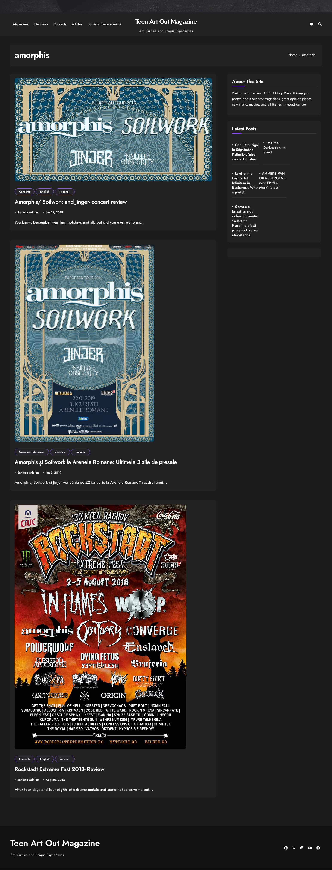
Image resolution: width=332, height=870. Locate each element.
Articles (77, 24)
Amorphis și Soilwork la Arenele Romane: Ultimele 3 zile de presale (97, 462)
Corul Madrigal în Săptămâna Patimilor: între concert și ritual (244, 154)
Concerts (59, 24)
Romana (81, 452)
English (44, 192)
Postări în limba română (104, 24)
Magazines (20, 24)
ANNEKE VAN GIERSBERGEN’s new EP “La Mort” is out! (244, 187)
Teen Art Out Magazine (166, 21)
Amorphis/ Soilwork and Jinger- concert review (72, 202)
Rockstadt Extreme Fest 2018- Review (60, 769)
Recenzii (64, 192)
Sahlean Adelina (28, 212)
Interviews (41, 24)
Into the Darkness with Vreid (273, 147)
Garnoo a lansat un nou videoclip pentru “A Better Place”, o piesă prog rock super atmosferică (274, 195)
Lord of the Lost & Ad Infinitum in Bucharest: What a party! (302, 152)
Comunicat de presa (31, 452)
